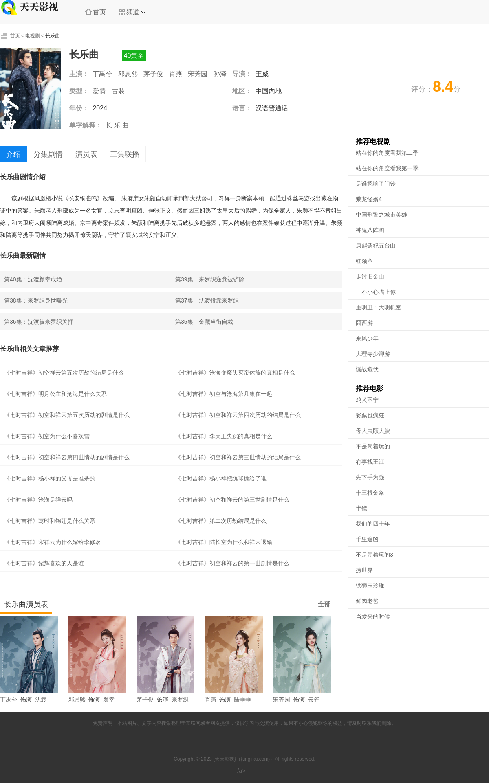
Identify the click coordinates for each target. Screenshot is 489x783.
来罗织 (180, 699)
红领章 (364, 261)
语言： (242, 108)
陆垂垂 (242, 699)
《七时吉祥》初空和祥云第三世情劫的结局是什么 (238, 457)
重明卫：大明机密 (378, 307)
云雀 (313, 699)
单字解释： (85, 125)
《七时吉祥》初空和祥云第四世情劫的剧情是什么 (67, 457)
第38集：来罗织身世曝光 (36, 300)
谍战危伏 (367, 369)
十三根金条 (370, 492)
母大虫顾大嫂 (373, 431)
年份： (79, 108)
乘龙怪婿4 (369, 199)
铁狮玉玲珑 (370, 585)
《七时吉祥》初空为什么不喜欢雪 (47, 436)
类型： (79, 91)
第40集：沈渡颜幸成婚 (33, 279)
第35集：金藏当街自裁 (204, 321)
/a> (244, 771)
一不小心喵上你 (376, 292)
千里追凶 (367, 539)
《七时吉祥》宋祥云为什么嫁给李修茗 (52, 542)
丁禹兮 (102, 73)
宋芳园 (197, 73)
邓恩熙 (128, 73)
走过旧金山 (370, 276)
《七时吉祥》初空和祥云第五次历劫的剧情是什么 (67, 415)
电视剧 (32, 36)
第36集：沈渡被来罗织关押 (38, 321)
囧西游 (364, 323)
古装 (118, 91)
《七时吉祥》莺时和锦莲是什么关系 (49, 521)
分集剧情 (48, 154)
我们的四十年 (373, 523)
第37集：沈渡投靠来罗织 (207, 300)
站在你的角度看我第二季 (387, 152)
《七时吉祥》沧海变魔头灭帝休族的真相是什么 (235, 372)
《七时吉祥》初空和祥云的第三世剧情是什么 (232, 499)
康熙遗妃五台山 (376, 245)
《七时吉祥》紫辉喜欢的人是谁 (44, 563)
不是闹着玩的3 (374, 554)
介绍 (13, 154)
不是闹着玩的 (373, 446)
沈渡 (40, 699)
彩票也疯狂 (370, 415)
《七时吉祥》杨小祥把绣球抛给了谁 (221, 478)
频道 (132, 12)
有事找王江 (370, 461)
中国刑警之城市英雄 (381, 214)
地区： (242, 91)
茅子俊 (153, 73)
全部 (324, 604)
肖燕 (175, 73)
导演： (242, 73)
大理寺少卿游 (373, 354)
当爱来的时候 (373, 616)
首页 (95, 12)
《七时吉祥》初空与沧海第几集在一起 (223, 393)
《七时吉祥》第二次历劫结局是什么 (221, 521)
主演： (79, 73)
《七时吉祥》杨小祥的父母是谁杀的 (49, 478)
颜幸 (109, 699)
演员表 (86, 154)
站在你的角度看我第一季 (387, 168)
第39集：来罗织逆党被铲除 (209, 279)
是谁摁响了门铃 (376, 183)
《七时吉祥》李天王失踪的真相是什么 (223, 436)
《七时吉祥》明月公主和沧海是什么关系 (55, 393)
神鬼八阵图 (370, 230)
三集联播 (124, 154)
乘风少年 (367, 338)
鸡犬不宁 (367, 400)
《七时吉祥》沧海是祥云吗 (38, 499)
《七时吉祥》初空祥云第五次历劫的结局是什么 (64, 372)
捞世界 (364, 570)
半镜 (361, 508)
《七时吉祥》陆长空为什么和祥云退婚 (223, 542)
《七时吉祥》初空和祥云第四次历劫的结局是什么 (238, 415)
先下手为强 (370, 477)
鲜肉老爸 (367, 601)
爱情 (99, 91)
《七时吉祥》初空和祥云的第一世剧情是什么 (232, 563)
